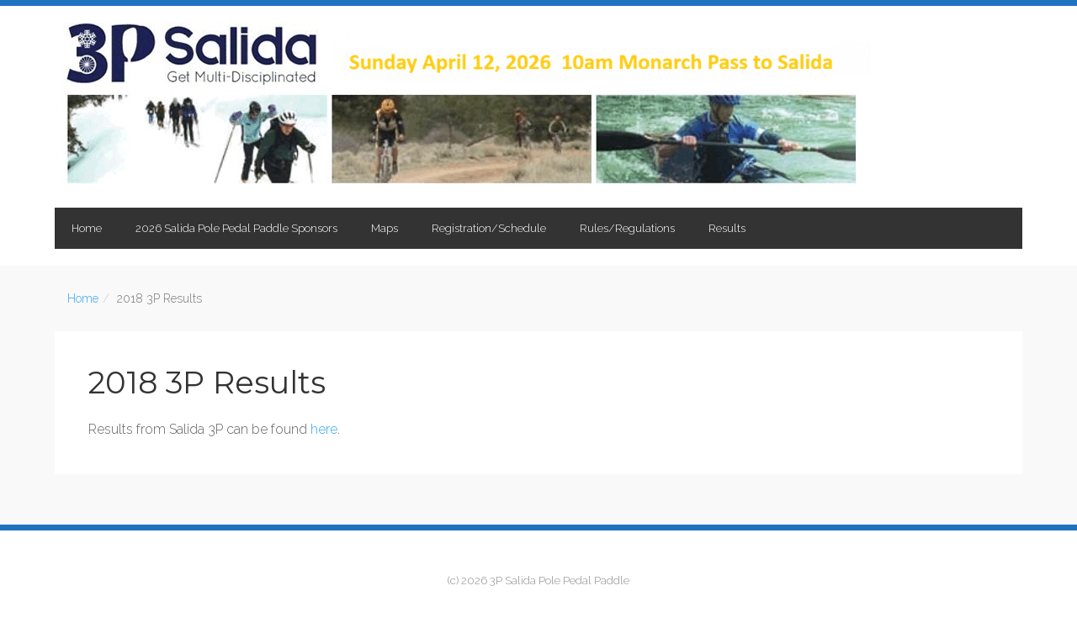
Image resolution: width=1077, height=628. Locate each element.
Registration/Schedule (489, 228)
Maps (384, 228)
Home (87, 228)
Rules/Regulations (627, 228)
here (323, 429)
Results (726, 228)
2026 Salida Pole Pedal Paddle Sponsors (236, 228)
